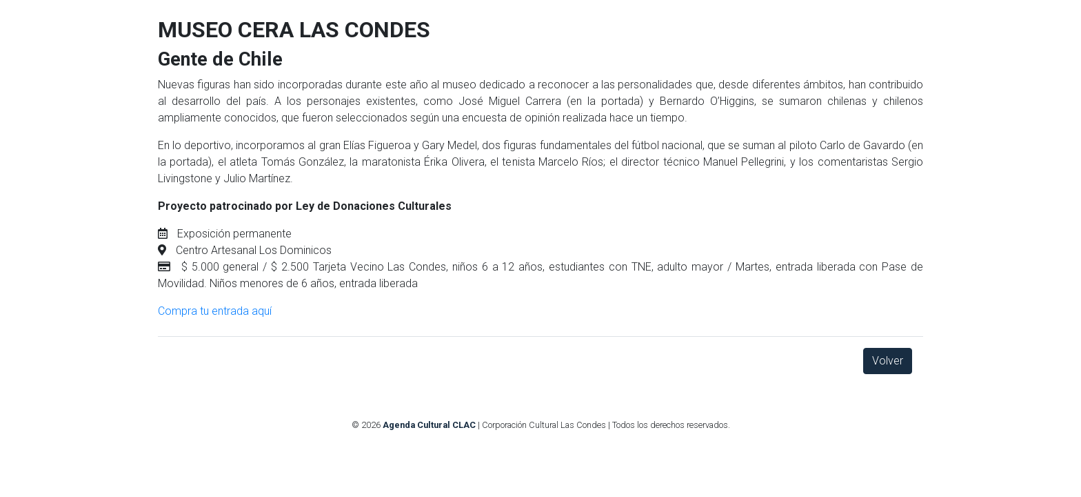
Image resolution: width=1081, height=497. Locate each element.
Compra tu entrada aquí (215, 311)
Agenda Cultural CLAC (429, 425)
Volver (887, 360)
